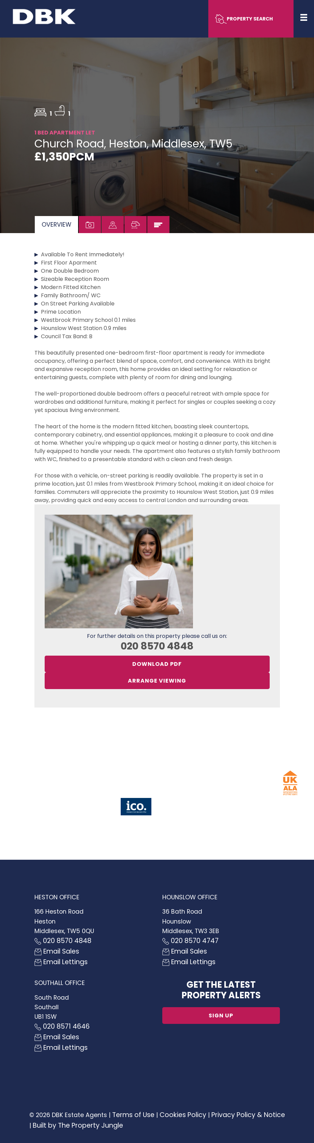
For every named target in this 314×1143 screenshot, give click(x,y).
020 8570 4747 (190, 940)
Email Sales (56, 951)
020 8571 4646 (62, 1026)
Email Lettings (61, 962)
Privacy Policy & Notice (248, 1114)
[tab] (56, 224)
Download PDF (157, 664)
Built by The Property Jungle (78, 1125)
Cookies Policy (183, 1114)
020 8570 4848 (157, 646)
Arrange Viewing (157, 681)
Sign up (221, 1015)
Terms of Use (133, 1114)
